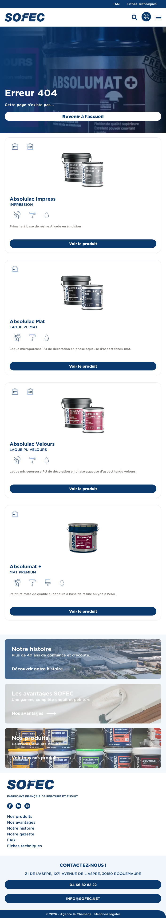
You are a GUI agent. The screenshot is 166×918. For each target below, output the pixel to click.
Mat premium (23, 572)
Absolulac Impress (33, 199)
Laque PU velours (28, 450)
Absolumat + (25, 566)
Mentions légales (107, 914)
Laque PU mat (24, 327)
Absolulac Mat (27, 321)
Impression (21, 205)
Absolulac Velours (32, 444)
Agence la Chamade (75, 914)
